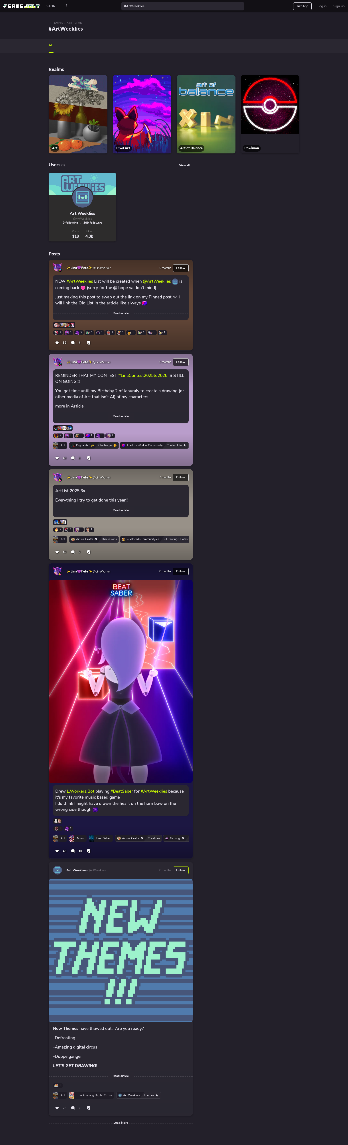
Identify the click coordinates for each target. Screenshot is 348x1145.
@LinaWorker (101, 268)
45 (64, 851)
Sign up (339, 6)
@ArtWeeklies (82, 219)
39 (64, 343)
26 (64, 1108)
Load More (121, 1123)
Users (54, 164)
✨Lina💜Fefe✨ (79, 268)
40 (64, 458)
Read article (121, 313)
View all (184, 165)
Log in (322, 6)
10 (80, 851)
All (50, 45)
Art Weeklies (82, 213)
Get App (302, 6)
